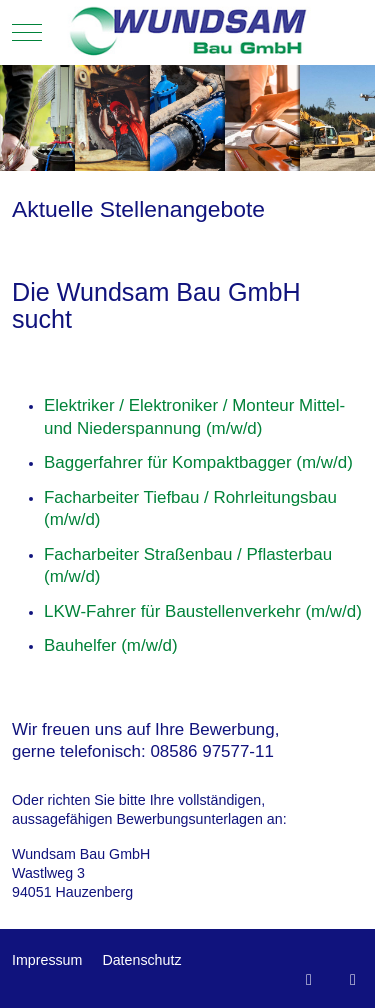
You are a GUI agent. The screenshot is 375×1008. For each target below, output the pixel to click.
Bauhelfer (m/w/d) (111, 645)
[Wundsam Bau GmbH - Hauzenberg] (187, 32)
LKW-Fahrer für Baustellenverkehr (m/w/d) (203, 611)
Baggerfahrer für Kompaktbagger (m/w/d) (198, 462)
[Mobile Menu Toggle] (27, 32)
